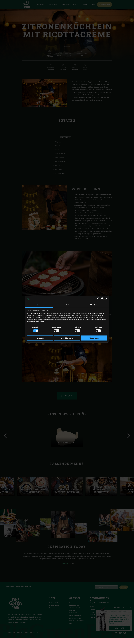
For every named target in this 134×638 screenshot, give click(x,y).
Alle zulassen (94, 338)
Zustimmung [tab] (39, 305)
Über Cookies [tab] (95, 305)
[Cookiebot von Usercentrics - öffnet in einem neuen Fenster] (99, 298)
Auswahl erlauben (67, 338)
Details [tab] (67, 305)
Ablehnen (40, 338)
